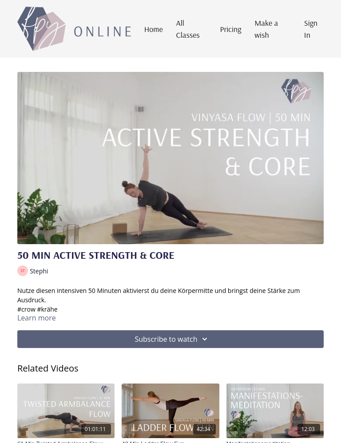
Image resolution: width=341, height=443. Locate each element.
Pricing (231, 29)
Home (153, 29)
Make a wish (266, 29)
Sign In (310, 29)
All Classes (188, 29)
